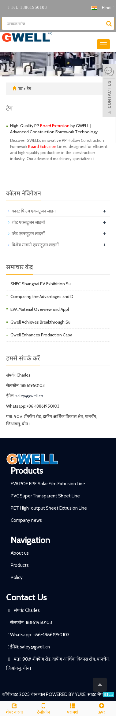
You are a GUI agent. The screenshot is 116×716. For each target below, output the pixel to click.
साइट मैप (95, 694)
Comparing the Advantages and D (41, 296)
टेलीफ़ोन (43, 708)
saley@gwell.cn (29, 395)
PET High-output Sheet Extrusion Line (49, 508)
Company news (26, 520)
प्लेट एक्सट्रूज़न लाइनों (28, 233)
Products (27, 470)
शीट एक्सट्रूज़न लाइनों (28, 222)
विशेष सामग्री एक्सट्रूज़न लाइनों (35, 244)
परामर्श (72, 708)
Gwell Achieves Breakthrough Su (40, 322)
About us (20, 553)
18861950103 (33, 7)
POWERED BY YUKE (66, 694)
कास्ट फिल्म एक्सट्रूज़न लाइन (34, 211)
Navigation (30, 540)
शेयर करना (14, 708)
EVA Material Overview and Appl (39, 309)
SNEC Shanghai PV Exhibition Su (40, 283)
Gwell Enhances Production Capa (41, 335)
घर (20, 88)
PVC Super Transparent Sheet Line (45, 496)
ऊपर (101, 708)
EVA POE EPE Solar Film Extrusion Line (48, 483)
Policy (17, 577)
